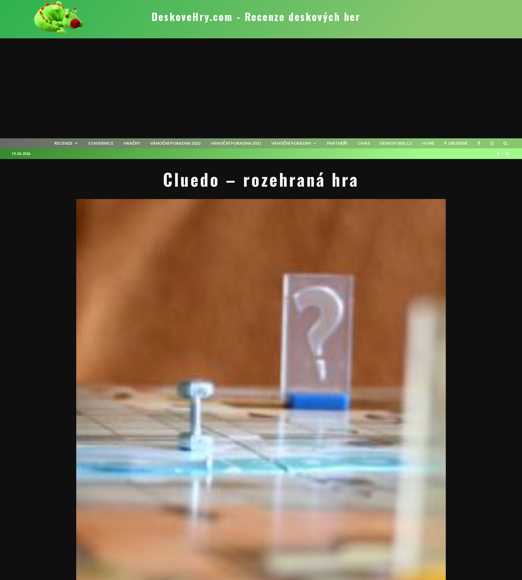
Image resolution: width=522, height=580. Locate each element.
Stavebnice (101, 143)
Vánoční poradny (291, 143)
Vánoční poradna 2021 (236, 143)
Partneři (337, 143)
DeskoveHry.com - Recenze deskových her (256, 17)
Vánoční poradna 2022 (175, 143)
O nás (364, 143)
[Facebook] (479, 143)
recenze (63, 143)
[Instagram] (491, 143)
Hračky (132, 143)
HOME (428, 143)
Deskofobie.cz (396, 143)
